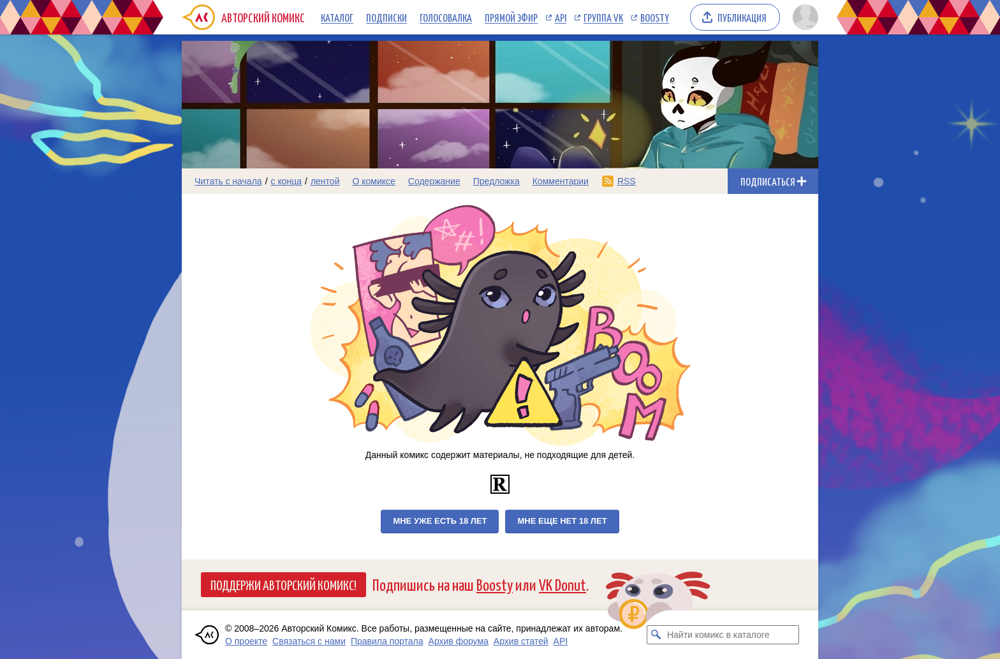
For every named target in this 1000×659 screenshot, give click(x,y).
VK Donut (562, 584)
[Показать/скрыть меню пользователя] (803, 17)
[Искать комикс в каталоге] (656, 635)
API (560, 17)
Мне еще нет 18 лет (562, 521)
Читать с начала (228, 181)
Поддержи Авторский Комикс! (283, 584)
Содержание (434, 181)
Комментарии (561, 181)
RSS (626, 181)
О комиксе (373, 181)
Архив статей (521, 641)
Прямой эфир (511, 17)
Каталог (337, 17)
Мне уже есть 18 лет (440, 521)
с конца (286, 181)
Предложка (496, 181)
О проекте (246, 641)
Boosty (654, 17)
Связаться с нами (309, 641)
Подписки (386, 17)
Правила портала (387, 641)
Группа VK (603, 17)
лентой (325, 181)
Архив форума (459, 641)
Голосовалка (446, 17)
